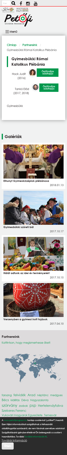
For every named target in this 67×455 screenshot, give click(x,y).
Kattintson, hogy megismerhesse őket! (26, 342)
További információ (14, 440)
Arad (31, 395)
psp (33, 405)
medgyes (56, 395)
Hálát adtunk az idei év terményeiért (26, 273)
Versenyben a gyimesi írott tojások (25, 319)
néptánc (43, 395)
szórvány (9, 405)
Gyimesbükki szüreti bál (18, 227)
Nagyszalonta (39, 400)
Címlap (11, 45)
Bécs (5, 400)
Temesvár (50, 415)
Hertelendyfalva (50, 405)
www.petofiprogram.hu (15, 420)
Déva (25, 400)
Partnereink (29, 45)
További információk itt (35, 436)
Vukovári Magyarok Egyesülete (22, 415)
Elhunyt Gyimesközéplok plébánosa (26, 180)
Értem (7, 445)
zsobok (23, 405)
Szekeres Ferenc (14, 410)
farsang (7, 395)
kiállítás (15, 400)
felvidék (20, 395)
